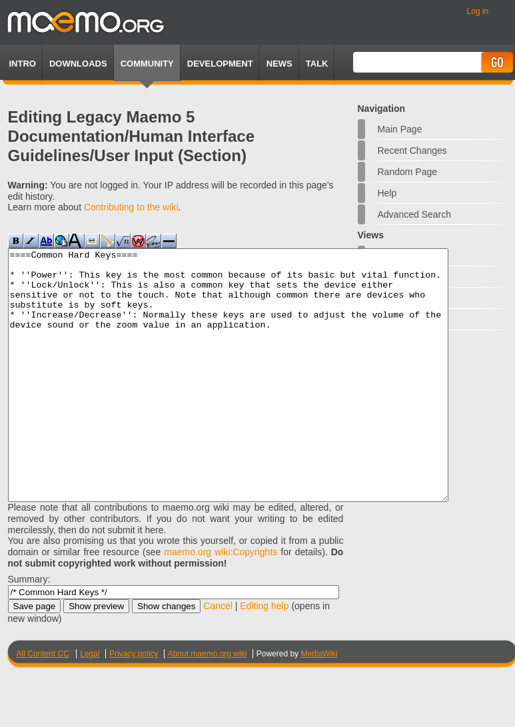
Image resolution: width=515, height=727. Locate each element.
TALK (317, 64)
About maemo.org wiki (207, 703)
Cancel (218, 655)
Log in (478, 11)
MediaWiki (318, 703)
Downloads (78, 64)
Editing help (264, 655)
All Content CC (43, 703)
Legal (89, 703)
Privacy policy (133, 703)
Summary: (29, 629)
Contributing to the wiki (131, 207)
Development (220, 64)
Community (147, 64)
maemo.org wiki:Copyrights (220, 602)
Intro (22, 64)
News (279, 64)
